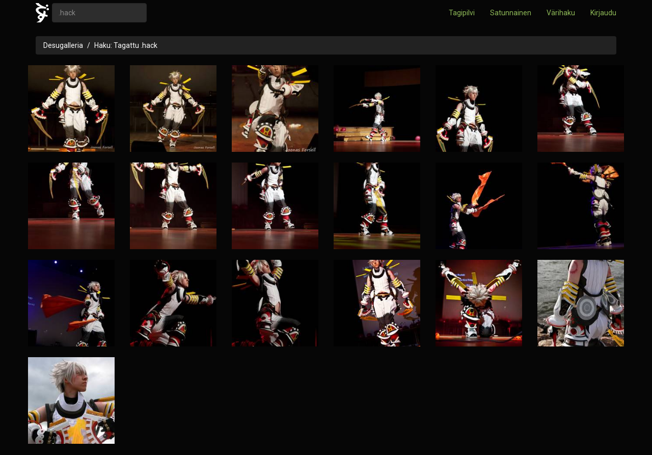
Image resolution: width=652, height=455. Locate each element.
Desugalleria (63, 45)
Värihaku (561, 13)
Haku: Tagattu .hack (125, 45)
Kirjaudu (603, 13)
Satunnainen (510, 13)
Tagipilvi (462, 13)
